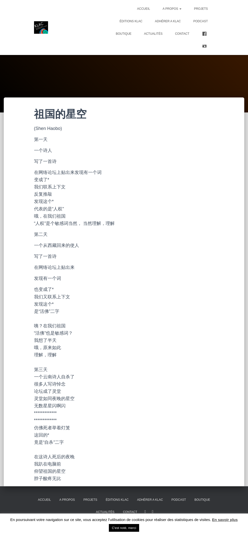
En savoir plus (225, 520)
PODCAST (200, 21)
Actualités (153, 33)
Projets (201, 8)
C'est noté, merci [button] (124, 528)
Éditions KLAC (131, 21)
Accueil (143, 8)
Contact (182, 33)
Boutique (124, 33)
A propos (172, 8)
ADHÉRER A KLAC (168, 21)
